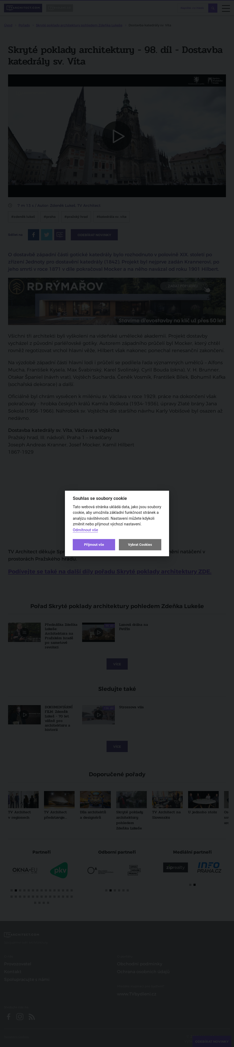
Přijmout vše (94, 545)
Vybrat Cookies (140, 545)
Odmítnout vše (85, 530)
